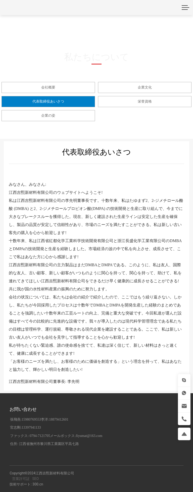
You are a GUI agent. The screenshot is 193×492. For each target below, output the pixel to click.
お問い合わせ (23, 409)
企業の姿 (48, 115)
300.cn (37, 484)
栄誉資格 (145, 101)
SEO (35, 479)
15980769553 (31, 419)
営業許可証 (21, 479)
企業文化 (145, 87)
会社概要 (48, 87)
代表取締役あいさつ (48, 101)
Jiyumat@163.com (89, 436)
